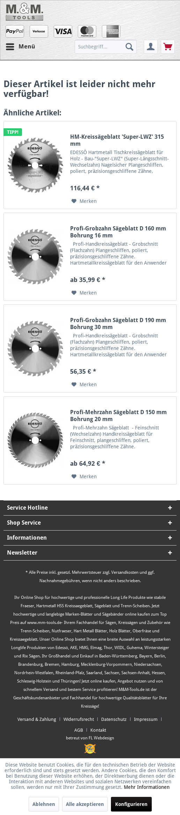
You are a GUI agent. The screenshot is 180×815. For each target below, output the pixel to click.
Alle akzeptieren (85, 804)
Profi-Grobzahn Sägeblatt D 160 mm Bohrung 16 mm (118, 232)
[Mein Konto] (151, 47)
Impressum (146, 719)
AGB (78, 730)
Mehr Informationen (147, 787)
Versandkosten (124, 572)
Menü (20, 45)
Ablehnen (43, 804)
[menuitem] (108, 47)
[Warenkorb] (168, 47)
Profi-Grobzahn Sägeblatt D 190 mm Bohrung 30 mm (118, 323)
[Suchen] (129, 47)
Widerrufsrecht (78, 719)
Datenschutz (114, 719)
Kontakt (98, 730)
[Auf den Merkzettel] (84, 201)
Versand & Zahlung (36, 719)
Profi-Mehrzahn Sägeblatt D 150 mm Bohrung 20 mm (118, 415)
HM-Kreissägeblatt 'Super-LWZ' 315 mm (117, 140)
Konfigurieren (131, 804)
